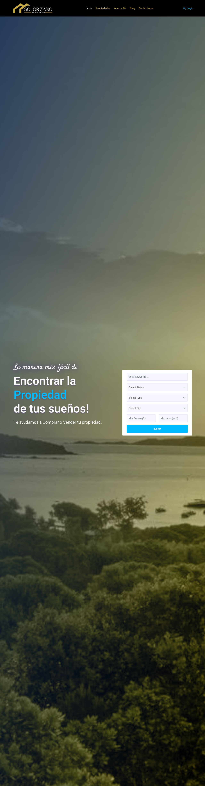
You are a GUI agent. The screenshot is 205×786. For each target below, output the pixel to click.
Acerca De (120, 8)
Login (188, 8)
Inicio (89, 8)
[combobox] (157, 387)
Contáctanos (146, 8)
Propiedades (103, 8)
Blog (132, 8)
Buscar (157, 428)
